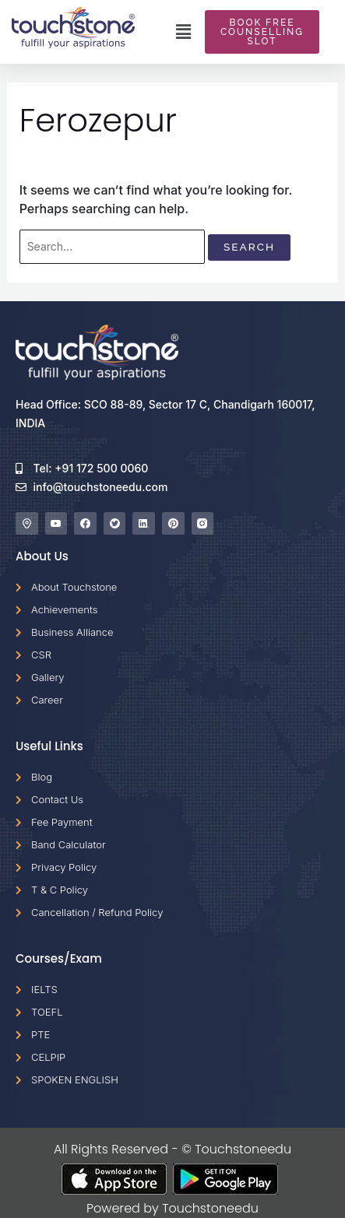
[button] (184, 32)
